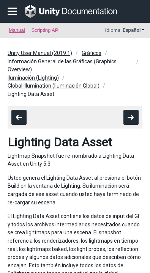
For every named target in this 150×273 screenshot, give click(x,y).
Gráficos (91, 53)
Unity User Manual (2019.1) (40, 53)
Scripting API (46, 30)
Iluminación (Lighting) (33, 78)
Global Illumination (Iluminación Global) (53, 86)
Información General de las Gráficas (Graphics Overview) (62, 65)
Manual (17, 30)
